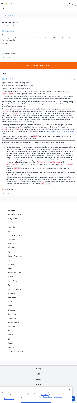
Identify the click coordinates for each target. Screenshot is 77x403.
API (38, 374)
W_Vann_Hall (9, 79)
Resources (12, 297)
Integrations (12, 219)
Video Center (12, 281)
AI (9, 231)
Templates (12, 318)
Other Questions (8, 15)
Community (12, 314)
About (10, 330)
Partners (11, 301)
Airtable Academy (14, 272)
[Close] (70, 394)
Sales (10, 260)
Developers (12, 310)
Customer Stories (14, 289)
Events (10, 277)
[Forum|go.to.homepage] (12, 3)
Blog (9, 339)
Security (38, 369)
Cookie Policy (45, 399)
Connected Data (14, 235)
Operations (12, 252)
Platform (11, 210)
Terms (38, 389)
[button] (2, 4)
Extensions (12, 223)
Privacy (38, 384)
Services (11, 306)
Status (10, 343)
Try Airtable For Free (15, 351)
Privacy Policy (47, 401)
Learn (10, 268)
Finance (11, 264)
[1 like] (9, 54)
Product (11, 243)
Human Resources (15, 256)
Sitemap (38, 379)
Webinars (11, 293)
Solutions (11, 239)
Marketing (12, 248)
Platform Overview (15, 214)
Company (11, 326)
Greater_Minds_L (10, 31)
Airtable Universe (14, 322)
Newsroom (12, 347)
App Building (12, 227)
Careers (11, 335)
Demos (10, 285)
